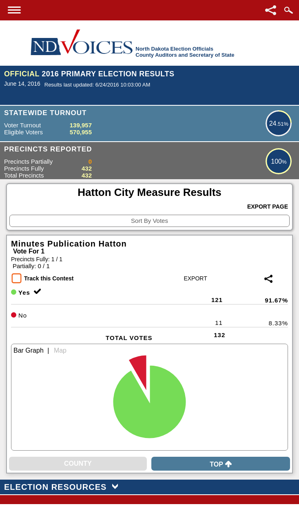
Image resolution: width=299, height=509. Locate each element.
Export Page (267, 206)
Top (221, 464)
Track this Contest (48, 278)
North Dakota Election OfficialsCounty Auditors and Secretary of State (184, 52)
